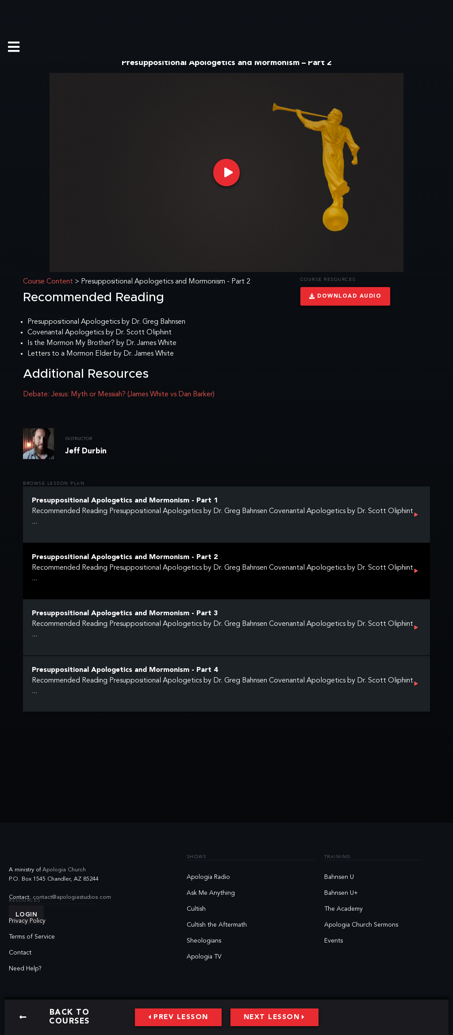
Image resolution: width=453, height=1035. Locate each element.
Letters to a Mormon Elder (69, 353)
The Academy (343, 909)
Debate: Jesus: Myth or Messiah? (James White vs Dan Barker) (119, 394)
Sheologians (204, 941)
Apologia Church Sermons (361, 925)
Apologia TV (204, 957)
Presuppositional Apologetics (73, 322)
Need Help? (25, 969)
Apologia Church (64, 870)
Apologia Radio (208, 877)
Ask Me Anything (211, 893)
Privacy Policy (27, 921)
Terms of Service (32, 937)
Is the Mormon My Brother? (71, 343)
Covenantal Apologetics (65, 332)
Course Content (48, 281)
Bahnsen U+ (341, 893)
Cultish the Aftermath (217, 925)
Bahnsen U (339, 877)
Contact (20, 953)
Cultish (196, 909)
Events (333, 941)
